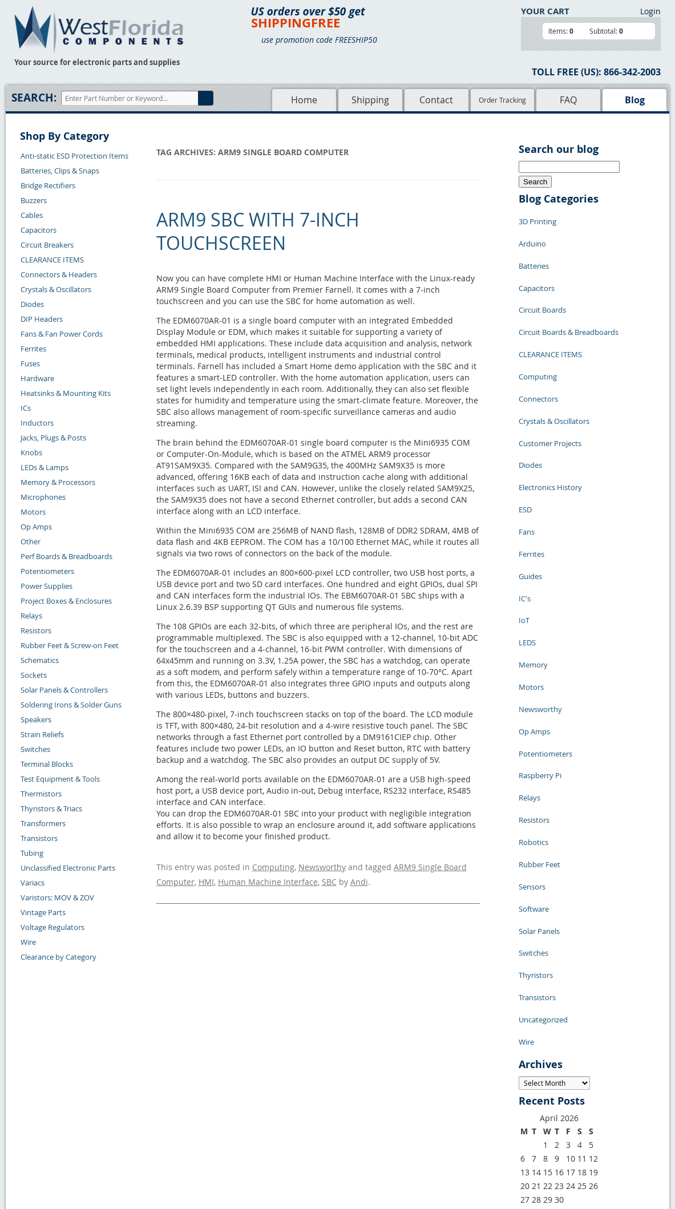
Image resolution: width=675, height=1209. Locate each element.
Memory (533, 561)
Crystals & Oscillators (56, 289)
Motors (33, 512)
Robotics (533, 698)
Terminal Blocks (47, 764)
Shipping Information (167, 1115)
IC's (525, 510)
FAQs (262, 1128)
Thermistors (41, 794)
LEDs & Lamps (44, 467)
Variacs (33, 883)
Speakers (36, 719)
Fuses (30, 363)
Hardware (37, 378)
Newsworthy (322, 865)
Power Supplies (46, 586)
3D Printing (537, 219)
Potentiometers (47, 571)
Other (31, 541)
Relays (31, 615)
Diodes (32, 304)
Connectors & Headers (59, 274)
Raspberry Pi (540, 647)
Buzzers (34, 200)
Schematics (40, 660)
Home (304, 100)
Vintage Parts (43, 912)
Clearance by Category (58, 957)
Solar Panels (539, 767)
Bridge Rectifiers (48, 185)
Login (650, 11)
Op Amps (36, 526)
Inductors (37, 423)
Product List (273, 1115)
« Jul (527, 1020)
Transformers (43, 823)
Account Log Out (159, 1141)
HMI (206, 876)
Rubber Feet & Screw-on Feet (70, 645)
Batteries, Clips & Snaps (60, 170)
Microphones (43, 497)
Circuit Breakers (47, 245)
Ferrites (33, 348)
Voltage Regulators (52, 927)
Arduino (532, 236)
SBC (329, 876)
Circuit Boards (542, 287)
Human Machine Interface (268, 876)
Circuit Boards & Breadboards (569, 305)
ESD (525, 441)
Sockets (34, 675)
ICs (26, 408)
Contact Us (149, 1088)
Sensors (532, 732)
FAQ (568, 100)
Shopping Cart (277, 1102)
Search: (33, 97)
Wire (28, 942)
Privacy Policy (360, 1102)
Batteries (534, 253)
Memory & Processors (58, 482)
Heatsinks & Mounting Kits (66, 393)
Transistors (39, 838)
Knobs (31, 452)
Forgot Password (159, 1154)
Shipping (370, 100)
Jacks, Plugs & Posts (53, 437)
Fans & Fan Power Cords (62, 334)
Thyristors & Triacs (51, 808)
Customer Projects (550, 390)
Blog (635, 100)
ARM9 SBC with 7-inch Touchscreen (257, 231)
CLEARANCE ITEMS (52, 259)
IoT (524, 527)
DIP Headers (42, 319)
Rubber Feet (539, 715)
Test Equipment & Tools (60, 779)
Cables (32, 215)
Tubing (32, 853)
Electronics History (550, 424)
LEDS (527, 544)
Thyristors (536, 801)
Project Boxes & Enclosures (66, 601)
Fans (527, 459)
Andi (359, 876)
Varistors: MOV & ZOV (57, 897)
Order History (154, 1128)
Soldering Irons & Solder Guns (71, 704)
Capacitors (38, 230)
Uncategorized (543, 835)
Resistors (36, 630)
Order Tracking (502, 99)
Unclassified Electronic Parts (68, 868)
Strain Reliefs (42, 734)
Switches (35, 749)
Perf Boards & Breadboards (66, 556)
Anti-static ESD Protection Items (74, 156)
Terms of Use (359, 1115)
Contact (436, 100)
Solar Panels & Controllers (64, 690)
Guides (530, 493)
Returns (144, 1102)
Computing (273, 865)
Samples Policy (362, 1088)
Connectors (538, 356)
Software (534, 750)
